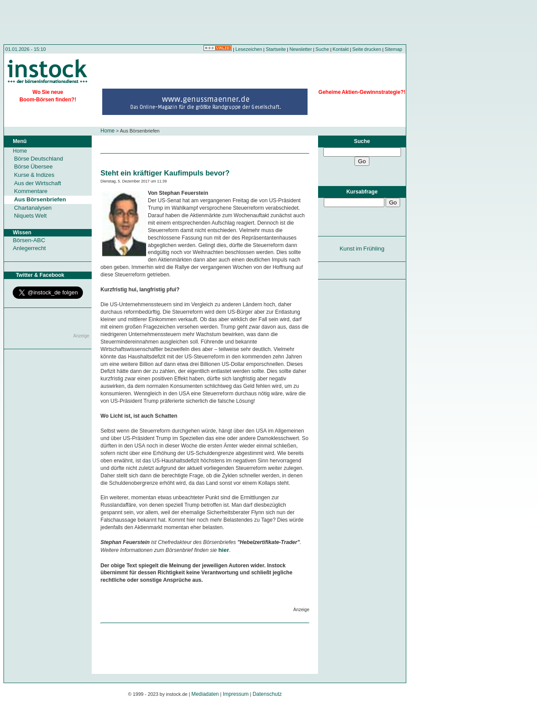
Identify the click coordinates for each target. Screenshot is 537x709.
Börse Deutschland (38, 158)
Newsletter (301, 49)
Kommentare (30, 191)
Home (107, 131)
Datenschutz (267, 694)
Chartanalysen (33, 207)
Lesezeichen (249, 49)
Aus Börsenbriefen (40, 199)
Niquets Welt (30, 215)
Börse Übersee (33, 166)
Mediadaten (205, 694)
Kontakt (341, 49)
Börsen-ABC (29, 240)
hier (223, 550)
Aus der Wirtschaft (37, 183)
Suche (322, 49)
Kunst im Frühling (362, 248)
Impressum (236, 694)
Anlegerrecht (29, 248)
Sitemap (393, 49)
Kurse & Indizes (34, 175)
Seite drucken (366, 49)
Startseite (276, 49)
